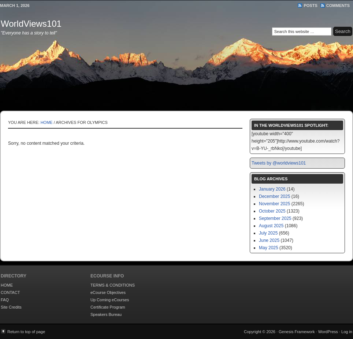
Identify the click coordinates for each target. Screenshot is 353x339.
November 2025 (274, 203)
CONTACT (10, 292)
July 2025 (268, 233)
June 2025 (269, 240)
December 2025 (274, 196)
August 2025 (271, 225)
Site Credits (11, 307)
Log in (346, 331)
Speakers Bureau (106, 314)
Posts (310, 5)
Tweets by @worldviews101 (279, 163)
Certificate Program (107, 307)
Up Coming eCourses (109, 300)
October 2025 (272, 211)
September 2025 (275, 218)
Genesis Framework (297, 331)
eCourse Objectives (108, 292)
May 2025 (268, 247)
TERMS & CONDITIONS (112, 285)
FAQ (5, 300)
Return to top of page (26, 331)
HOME (7, 285)
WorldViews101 (31, 24)
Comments (338, 5)
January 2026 (272, 189)
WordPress (328, 331)
